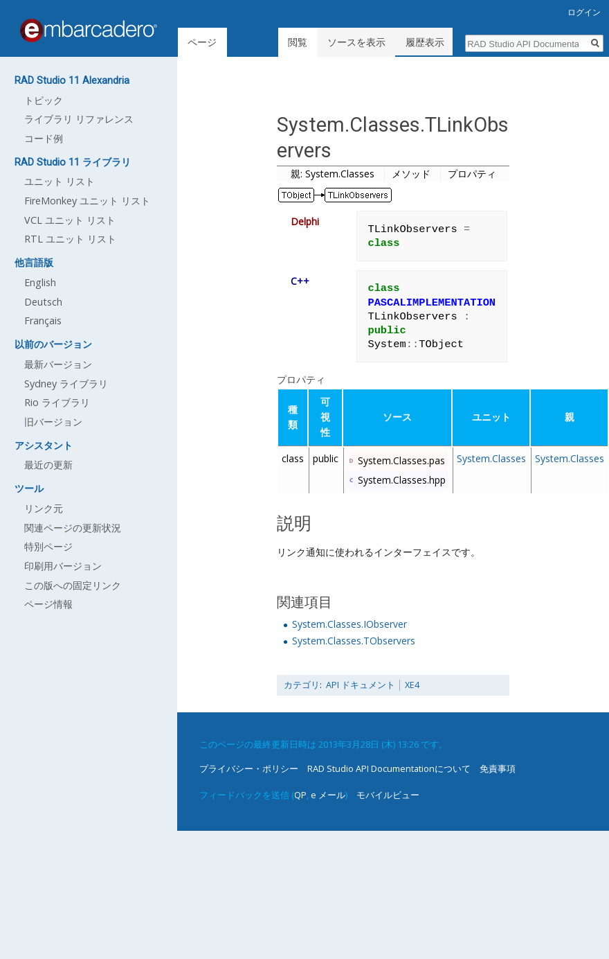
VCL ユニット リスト (70, 220)
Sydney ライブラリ (66, 383)
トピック (43, 100)
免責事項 (498, 768)
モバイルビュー (387, 795)
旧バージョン (53, 421)
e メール (328, 795)
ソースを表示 (358, 42)
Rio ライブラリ (57, 402)
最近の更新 (48, 464)
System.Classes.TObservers (353, 640)
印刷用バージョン (63, 565)
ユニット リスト (59, 181)
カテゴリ (302, 685)
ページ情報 (48, 603)
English (40, 282)
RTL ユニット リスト (70, 238)
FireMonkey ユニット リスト (87, 200)
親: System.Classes (332, 173)
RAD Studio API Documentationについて (389, 768)
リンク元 (43, 508)
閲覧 (299, 42)
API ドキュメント (360, 685)
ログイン (584, 12)
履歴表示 (427, 42)
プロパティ (472, 173)
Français (43, 320)
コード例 (43, 138)
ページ (202, 42)
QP (300, 795)
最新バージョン (58, 364)
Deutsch (43, 301)
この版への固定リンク (72, 585)
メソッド (411, 173)
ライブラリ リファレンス (79, 118)
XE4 (412, 685)
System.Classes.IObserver (349, 624)
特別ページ (48, 546)
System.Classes (491, 458)
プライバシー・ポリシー (248, 768)
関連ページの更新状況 (72, 527)
